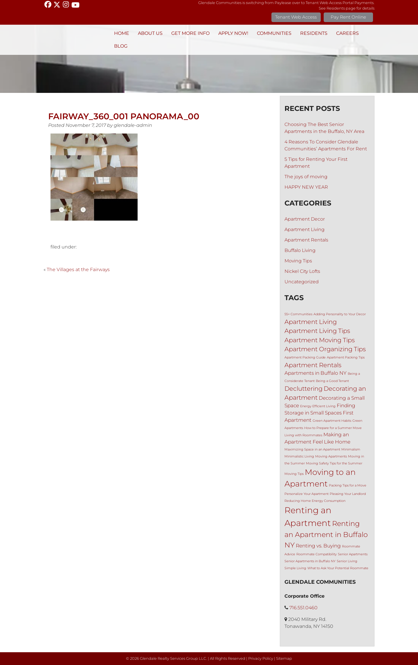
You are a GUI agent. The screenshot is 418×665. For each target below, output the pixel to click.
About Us (150, 33)
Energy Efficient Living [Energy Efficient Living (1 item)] (318, 406)
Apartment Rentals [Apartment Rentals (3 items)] (312, 365)
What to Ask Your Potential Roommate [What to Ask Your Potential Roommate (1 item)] (337, 568)
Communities (274, 33)
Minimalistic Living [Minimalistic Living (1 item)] (299, 456)
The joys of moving (305, 176)
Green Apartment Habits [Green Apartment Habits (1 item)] (332, 421)
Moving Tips (298, 261)
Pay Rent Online (348, 17)
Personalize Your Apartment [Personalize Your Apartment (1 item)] (306, 494)
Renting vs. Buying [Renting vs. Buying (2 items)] (318, 546)
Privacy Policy (260, 658)
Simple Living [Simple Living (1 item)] (295, 568)
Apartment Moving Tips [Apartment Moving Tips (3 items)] (319, 340)
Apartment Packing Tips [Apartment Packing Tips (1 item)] (346, 357)
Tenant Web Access (296, 17)
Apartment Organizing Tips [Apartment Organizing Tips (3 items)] (325, 349)
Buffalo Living (300, 250)
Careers (347, 33)
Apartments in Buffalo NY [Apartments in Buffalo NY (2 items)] (315, 373)
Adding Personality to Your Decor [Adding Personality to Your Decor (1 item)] (340, 314)
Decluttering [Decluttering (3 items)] (303, 388)
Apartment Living (304, 229)
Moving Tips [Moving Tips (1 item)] (294, 474)
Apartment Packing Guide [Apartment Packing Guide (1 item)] (305, 357)
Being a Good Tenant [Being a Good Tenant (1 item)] (332, 381)
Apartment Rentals (306, 240)
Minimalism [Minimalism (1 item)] (350, 449)
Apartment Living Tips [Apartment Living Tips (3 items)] (317, 330)
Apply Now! (233, 33)
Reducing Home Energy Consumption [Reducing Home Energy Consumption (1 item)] (314, 501)
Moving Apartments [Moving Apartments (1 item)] (331, 456)
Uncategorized (301, 281)
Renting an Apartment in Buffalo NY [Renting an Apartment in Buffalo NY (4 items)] (326, 534)
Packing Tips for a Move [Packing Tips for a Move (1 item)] (347, 485)
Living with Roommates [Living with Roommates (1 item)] (303, 435)
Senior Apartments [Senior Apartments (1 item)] (352, 554)
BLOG (120, 46)
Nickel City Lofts (302, 271)
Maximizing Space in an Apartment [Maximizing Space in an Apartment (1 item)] (312, 449)
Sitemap (284, 658)
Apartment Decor (304, 219)
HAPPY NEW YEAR (306, 187)
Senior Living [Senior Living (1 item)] (347, 561)
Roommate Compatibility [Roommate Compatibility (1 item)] (316, 554)
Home (121, 33)
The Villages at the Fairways (78, 269)
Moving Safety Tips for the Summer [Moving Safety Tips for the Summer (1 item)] (334, 463)
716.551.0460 (303, 607)
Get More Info (190, 33)
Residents (313, 33)
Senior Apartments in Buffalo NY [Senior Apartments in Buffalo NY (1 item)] (310, 561)
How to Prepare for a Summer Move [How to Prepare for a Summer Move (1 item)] (333, 428)
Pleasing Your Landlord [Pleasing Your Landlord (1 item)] (348, 494)
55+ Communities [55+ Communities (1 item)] (298, 314)
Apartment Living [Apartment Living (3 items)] (310, 321)
